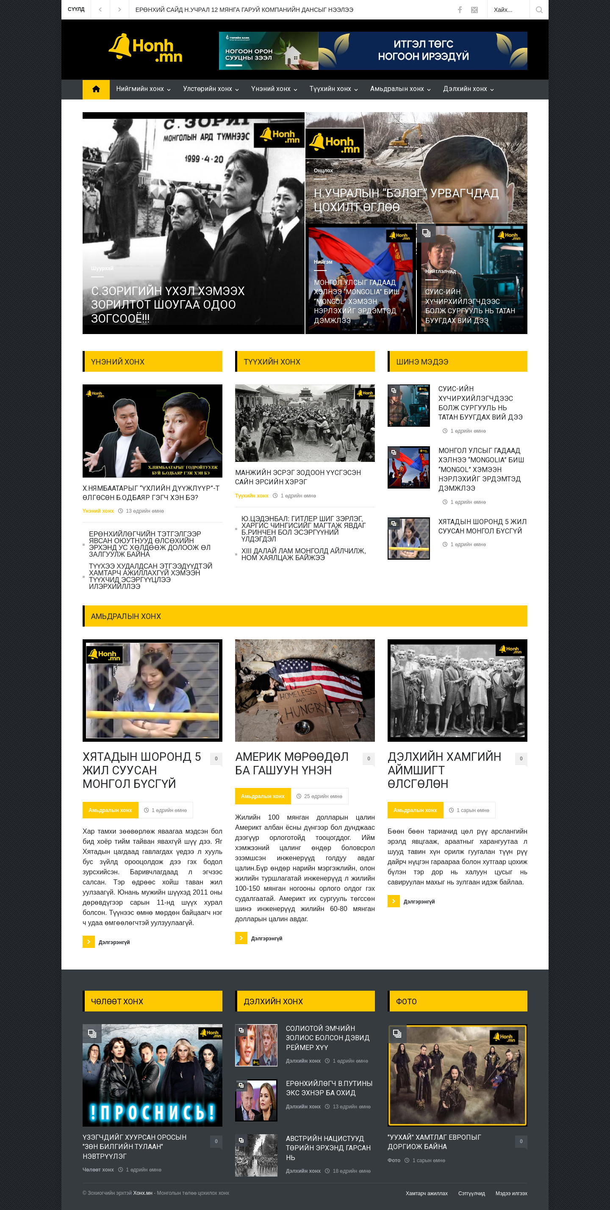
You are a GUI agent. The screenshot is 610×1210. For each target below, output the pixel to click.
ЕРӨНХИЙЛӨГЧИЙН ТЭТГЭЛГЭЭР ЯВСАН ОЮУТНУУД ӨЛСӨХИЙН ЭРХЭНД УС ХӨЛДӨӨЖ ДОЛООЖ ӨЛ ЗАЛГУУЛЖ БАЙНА (150, 544)
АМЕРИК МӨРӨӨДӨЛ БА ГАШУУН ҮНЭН (292, 763)
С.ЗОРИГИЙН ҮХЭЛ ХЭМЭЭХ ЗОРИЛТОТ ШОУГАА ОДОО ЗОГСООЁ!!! (168, 305)
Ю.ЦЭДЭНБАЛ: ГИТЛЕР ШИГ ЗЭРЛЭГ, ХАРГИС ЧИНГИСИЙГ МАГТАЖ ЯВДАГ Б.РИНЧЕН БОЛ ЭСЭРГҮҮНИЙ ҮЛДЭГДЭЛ (303, 529)
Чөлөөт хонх (98, 1170)
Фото (394, 1160)
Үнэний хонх (271, 89)
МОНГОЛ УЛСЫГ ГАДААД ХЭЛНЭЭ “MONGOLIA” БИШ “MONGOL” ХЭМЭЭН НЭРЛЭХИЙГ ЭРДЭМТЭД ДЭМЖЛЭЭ (357, 302)
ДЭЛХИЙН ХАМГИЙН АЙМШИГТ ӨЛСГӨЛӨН (445, 770)
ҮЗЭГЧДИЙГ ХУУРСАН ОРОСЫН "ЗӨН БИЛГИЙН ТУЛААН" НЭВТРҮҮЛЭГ (134, 1146)
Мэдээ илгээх (511, 1193)
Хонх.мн (142, 1193)
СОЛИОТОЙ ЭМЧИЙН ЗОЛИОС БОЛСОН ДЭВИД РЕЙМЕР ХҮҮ (328, 1038)
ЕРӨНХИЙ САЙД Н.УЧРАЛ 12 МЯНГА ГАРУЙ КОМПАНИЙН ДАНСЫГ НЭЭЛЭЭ (244, 9)
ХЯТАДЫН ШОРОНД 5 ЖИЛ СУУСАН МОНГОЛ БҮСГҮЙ (142, 770)
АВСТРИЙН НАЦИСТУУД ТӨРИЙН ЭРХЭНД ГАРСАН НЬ (328, 1148)
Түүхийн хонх (330, 89)
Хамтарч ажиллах (427, 1193)
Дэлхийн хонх (465, 89)
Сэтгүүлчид (471, 1193)
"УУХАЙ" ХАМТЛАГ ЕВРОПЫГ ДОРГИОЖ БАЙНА (434, 1142)
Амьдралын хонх (397, 89)
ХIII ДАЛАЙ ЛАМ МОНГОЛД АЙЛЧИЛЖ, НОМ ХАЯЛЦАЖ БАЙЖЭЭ (303, 554)
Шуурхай (102, 268)
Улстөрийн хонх (207, 89)
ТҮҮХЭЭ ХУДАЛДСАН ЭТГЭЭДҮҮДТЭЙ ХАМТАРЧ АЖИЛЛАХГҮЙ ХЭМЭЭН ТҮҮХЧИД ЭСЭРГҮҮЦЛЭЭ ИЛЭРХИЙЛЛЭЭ (150, 576)
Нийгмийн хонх (140, 89)
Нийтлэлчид (440, 271)
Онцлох (323, 171)
